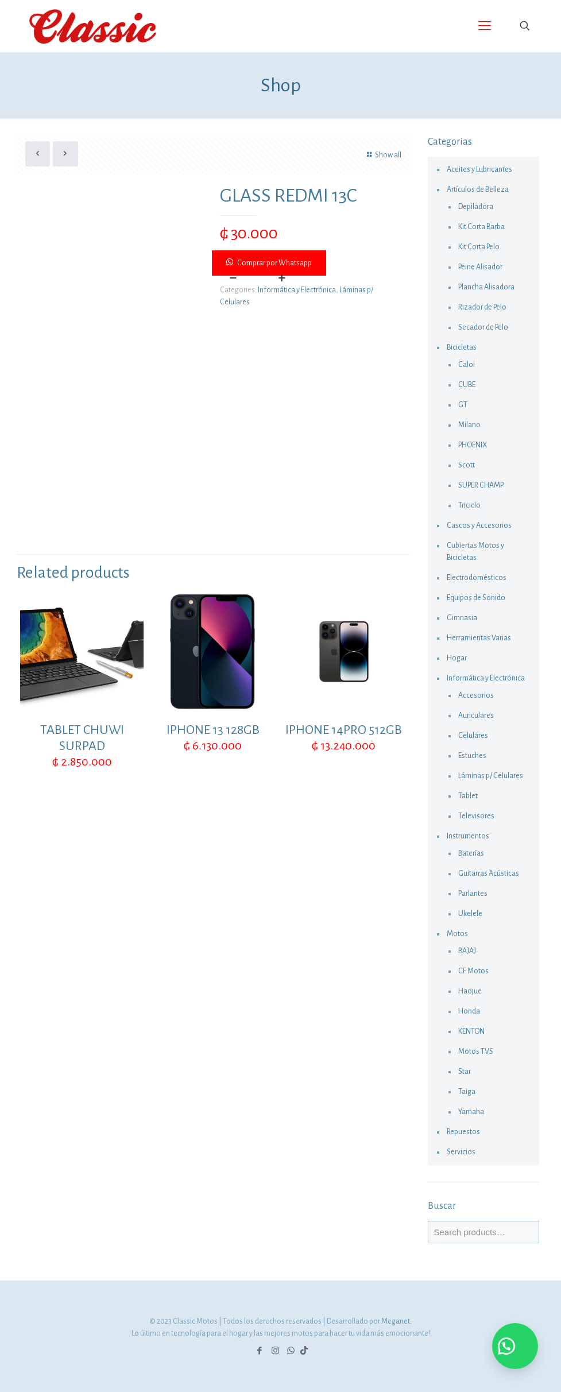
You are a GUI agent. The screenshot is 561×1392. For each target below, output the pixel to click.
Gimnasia (462, 618)
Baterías (471, 853)
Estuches (472, 756)
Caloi (466, 365)
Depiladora (475, 207)
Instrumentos (468, 836)
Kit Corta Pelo (479, 247)
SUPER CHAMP (481, 485)
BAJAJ (467, 951)
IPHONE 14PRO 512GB (343, 730)
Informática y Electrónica (297, 290)
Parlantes (473, 894)
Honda (469, 1011)
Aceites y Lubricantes (479, 169)
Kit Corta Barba (481, 227)
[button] (311, 263)
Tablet (468, 796)
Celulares (473, 736)
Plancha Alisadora (486, 287)
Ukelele (470, 914)
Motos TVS (475, 1051)
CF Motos (473, 971)
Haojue (470, 991)
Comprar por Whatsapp (274, 263)
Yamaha (471, 1112)
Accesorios (476, 695)
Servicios (461, 1152)
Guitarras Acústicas (488, 873)
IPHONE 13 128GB (213, 730)
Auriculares (476, 716)
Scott (466, 465)
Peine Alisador (480, 267)
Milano (469, 425)
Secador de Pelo (483, 327)
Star (464, 1072)
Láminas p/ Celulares (490, 776)
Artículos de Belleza (478, 189)
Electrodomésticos (476, 578)
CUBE (466, 385)
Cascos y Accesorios (479, 525)
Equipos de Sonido (476, 598)
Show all (382, 155)
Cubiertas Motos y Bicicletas (475, 552)
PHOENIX (472, 445)
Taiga (466, 1092)
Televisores (476, 816)
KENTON (471, 1031)
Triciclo (469, 505)
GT (462, 405)
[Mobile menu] (484, 26)
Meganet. (396, 1321)
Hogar (457, 658)
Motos (457, 934)
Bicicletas (462, 347)
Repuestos (463, 1132)
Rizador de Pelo (482, 307)
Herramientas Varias (479, 638)
